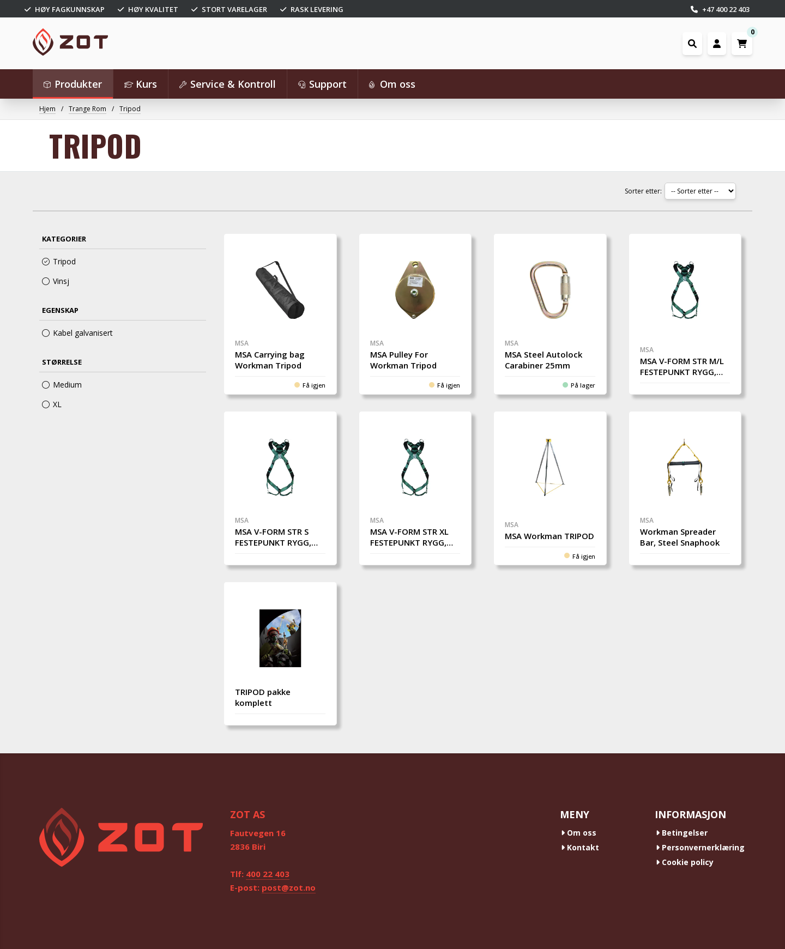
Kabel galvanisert (77, 333)
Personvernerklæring (700, 847)
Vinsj (55, 281)
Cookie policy (685, 862)
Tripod (130, 108)
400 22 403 (267, 873)
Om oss (578, 832)
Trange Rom (87, 108)
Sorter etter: (643, 191)
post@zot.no (289, 887)
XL (52, 404)
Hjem (47, 108)
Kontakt (580, 847)
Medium (62, 384)
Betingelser (682, 832)
